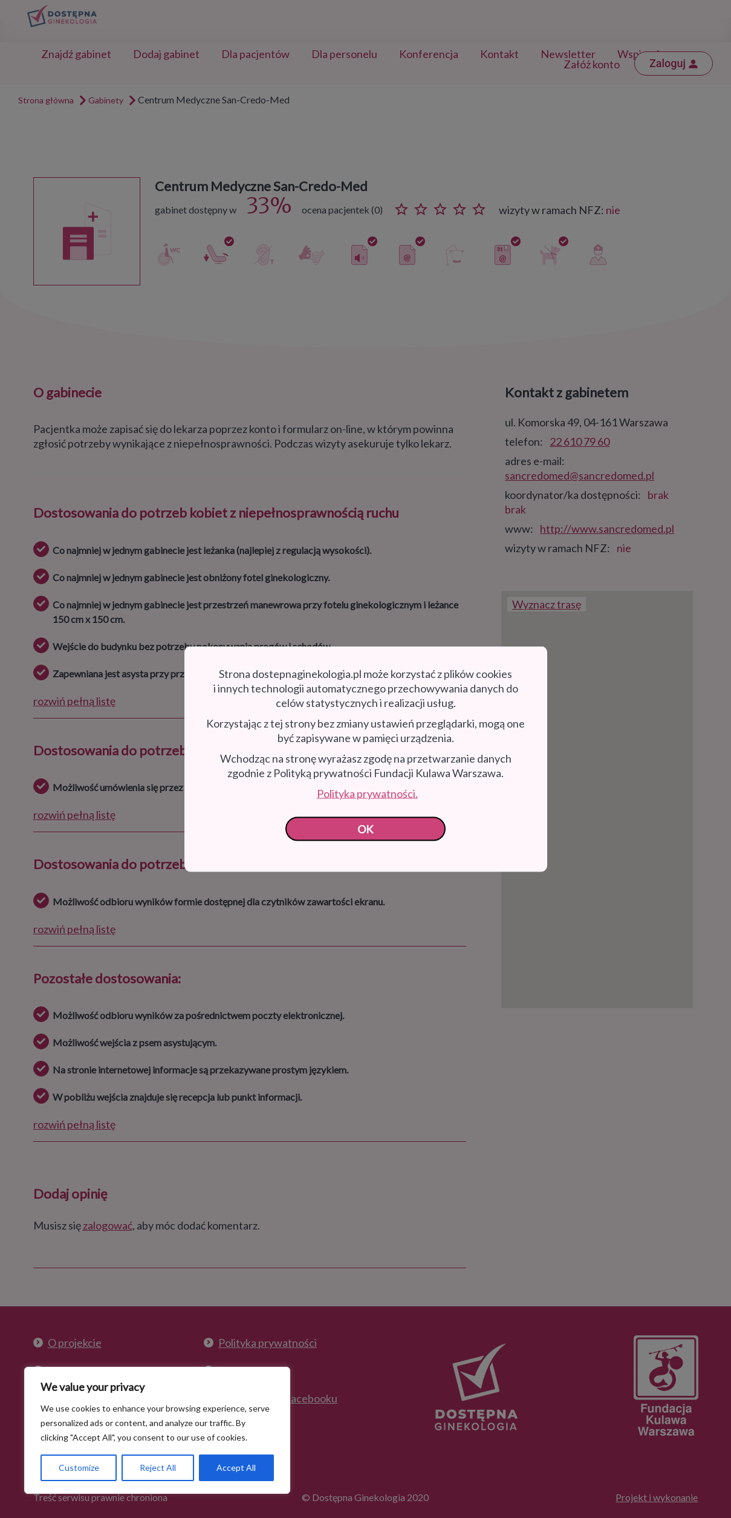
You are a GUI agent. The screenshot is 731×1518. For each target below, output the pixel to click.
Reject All (158, 1467)
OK (365, 829)
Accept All (236, 1467)
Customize (79, 1467)
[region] (157, 1430)
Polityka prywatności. (367, 793)
